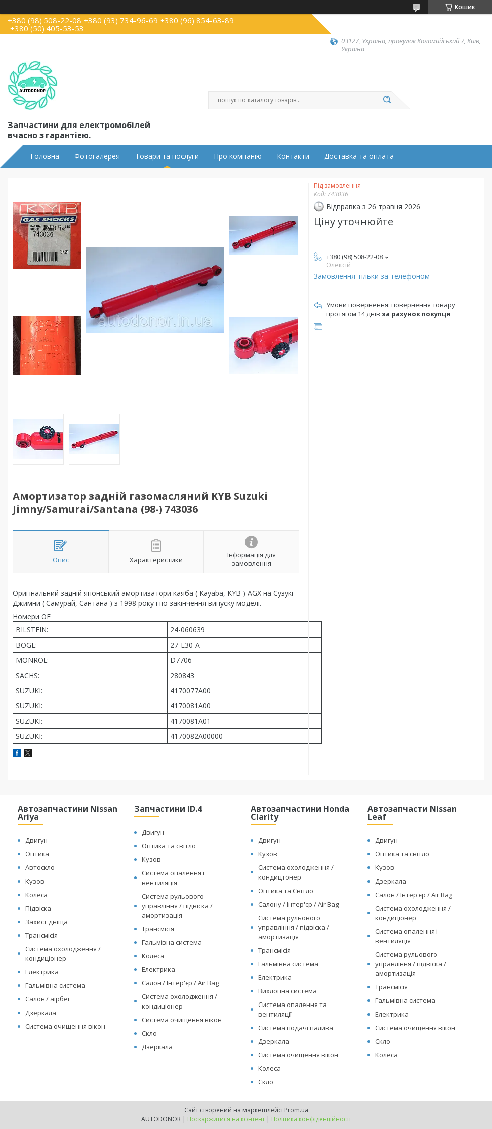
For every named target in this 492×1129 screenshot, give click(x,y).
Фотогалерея (97, 156)
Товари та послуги (167, 156)
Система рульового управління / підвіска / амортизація (177, 906)
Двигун (36, 840)
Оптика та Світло (285, 890)
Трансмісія (41, 935)
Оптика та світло (169, 845)
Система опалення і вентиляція (173, 877)
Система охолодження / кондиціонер (63, 953)
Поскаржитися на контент (226, 1119)
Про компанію (238, 156)
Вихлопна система (287, 990)
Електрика (42, 971)
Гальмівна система (55, 985)
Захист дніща (46, 921)
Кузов (34, 881)
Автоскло (40, 867)
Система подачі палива (295, 1027)
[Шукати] (387, 100)
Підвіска (38, 908)
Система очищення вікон (65, 1026)
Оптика (37, 853)
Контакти (293, 156)
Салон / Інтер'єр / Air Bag (180, 982)
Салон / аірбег (47, 998)
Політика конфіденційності (311, 1119)
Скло (149, 1033)
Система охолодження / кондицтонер (296, 872)
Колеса (36, 894)
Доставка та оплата (359, 156)
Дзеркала (40, 1012)
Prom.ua (296, 1110)
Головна (44, 156)
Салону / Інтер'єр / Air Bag (298, 904)
